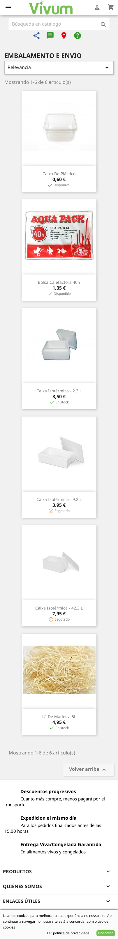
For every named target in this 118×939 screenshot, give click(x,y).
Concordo (105, 933)
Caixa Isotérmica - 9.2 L (59, 499)
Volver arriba (88, 769)
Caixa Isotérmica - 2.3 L (59, 391)
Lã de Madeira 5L (59, 716)
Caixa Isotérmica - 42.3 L (59, 608)
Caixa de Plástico (59, 173)
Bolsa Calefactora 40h (59, 282)
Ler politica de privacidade (68, 933)
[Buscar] (59, 24)
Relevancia (59, 67)
